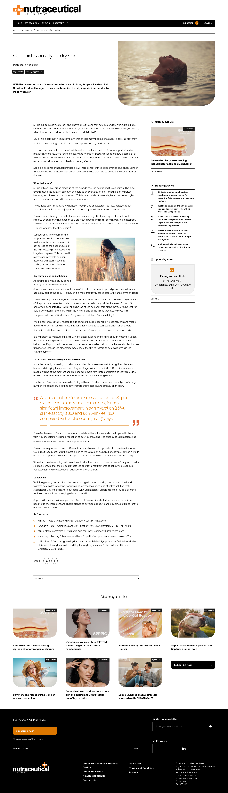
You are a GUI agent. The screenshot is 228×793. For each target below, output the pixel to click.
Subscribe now (183, 665)
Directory (58, 23)
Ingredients (18, 72)
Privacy (133, 772)
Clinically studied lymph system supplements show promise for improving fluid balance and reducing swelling (175, 197)
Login (207, 23)
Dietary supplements (34, 72)
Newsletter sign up (94, 776)
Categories (31, 23)
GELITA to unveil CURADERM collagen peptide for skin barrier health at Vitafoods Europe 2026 (175, 208)
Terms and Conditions (142, 768)
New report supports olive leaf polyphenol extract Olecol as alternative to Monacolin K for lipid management (174, 235)
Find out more (20, 748)
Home (19, 23)
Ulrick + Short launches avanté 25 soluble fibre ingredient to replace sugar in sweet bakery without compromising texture (174, 221)
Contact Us (89, 780)
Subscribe (190, 23)
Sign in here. (37, 739)
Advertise (135, 763)
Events (46, 23)
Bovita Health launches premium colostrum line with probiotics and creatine (174, 247)
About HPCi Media (93, 771)
